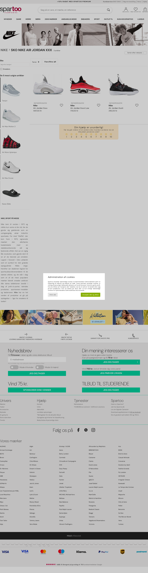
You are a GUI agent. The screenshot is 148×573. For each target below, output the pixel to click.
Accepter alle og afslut (90, 295)
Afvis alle (52, 295)
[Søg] (108, 10)
